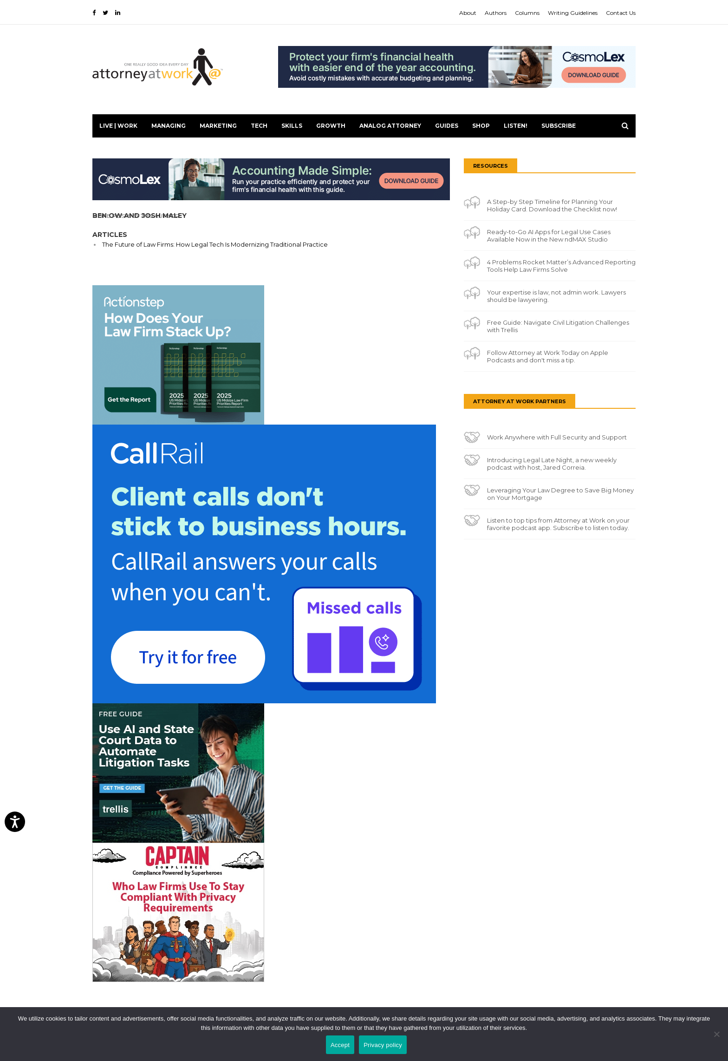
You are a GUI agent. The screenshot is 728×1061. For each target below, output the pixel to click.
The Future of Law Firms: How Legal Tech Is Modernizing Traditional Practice (215, 244)
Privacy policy (383, 1044)
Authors (496, 12)
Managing (168, 125)
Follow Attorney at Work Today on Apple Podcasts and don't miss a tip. (547, 356)
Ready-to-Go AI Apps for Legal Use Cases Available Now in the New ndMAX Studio (549, 235)
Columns (527, 12)
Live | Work (118, 125)
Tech (259, 125)
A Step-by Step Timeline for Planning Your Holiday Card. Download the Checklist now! (552, 205)
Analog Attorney (390, 125)
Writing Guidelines (573, 12)
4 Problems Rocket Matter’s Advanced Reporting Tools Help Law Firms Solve (561, 265)
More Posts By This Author (135, 215)
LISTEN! (515, 125)
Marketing (218, 125)
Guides (446, 125)
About (467, 12)
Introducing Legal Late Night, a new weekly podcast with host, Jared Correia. (552, 463)
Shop (481, 125)
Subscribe (558, 125)
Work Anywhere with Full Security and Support (557, 437)
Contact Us (621, 12)
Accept (340, 1044)
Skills (291, 125)
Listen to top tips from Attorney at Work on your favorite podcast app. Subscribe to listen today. (558, 524)
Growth (330, 125)
